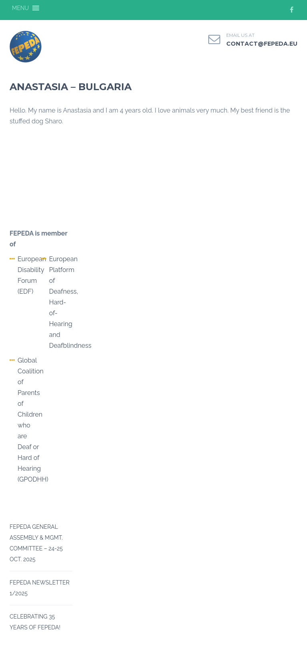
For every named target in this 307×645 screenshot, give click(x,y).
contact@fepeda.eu (261, 43)
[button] (20, 8)
